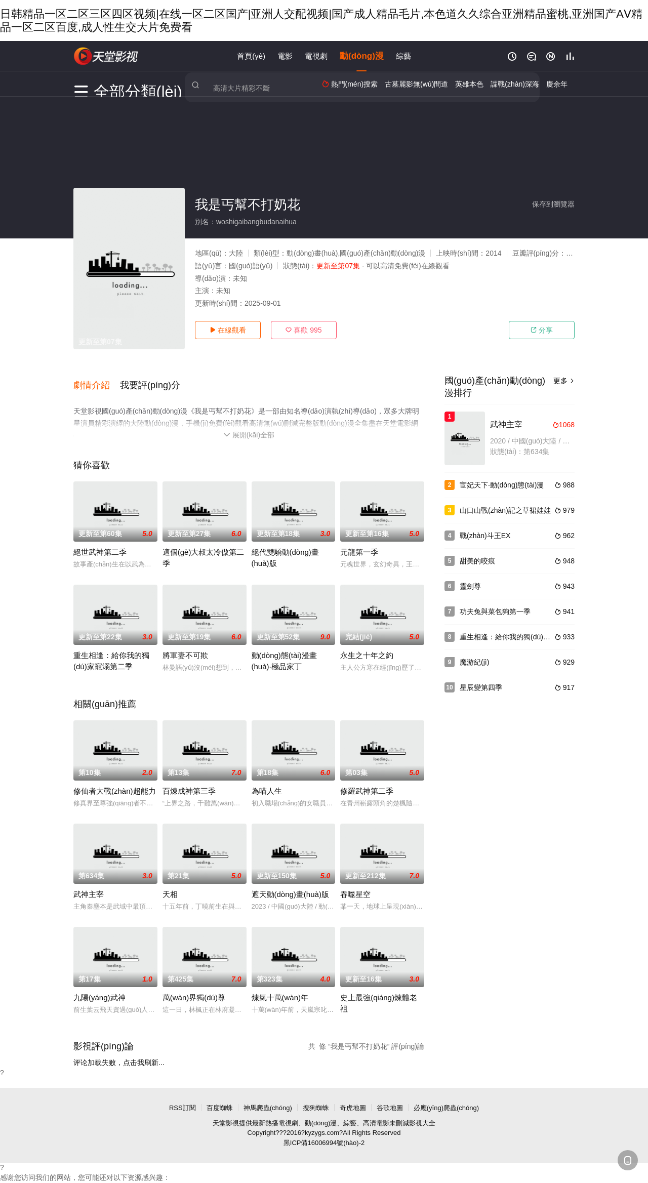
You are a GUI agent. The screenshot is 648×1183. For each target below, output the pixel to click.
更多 (564, 381)
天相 (170, 884)
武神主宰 (88, 884)
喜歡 (303, 330)
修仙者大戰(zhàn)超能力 (114, 781)
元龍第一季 (359, 542)
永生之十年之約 (366, 645)
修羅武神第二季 (366, 781)
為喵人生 (267, 781)
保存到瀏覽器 (553, 204)
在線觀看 (228, 330)
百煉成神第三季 (189, 781)
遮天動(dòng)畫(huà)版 (290, 884)
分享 (542, 330)
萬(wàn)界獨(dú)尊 (194, 987)
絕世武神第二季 (100, 542)
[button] (96, 380)
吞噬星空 (355, 884)
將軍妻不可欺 (185, 645)
